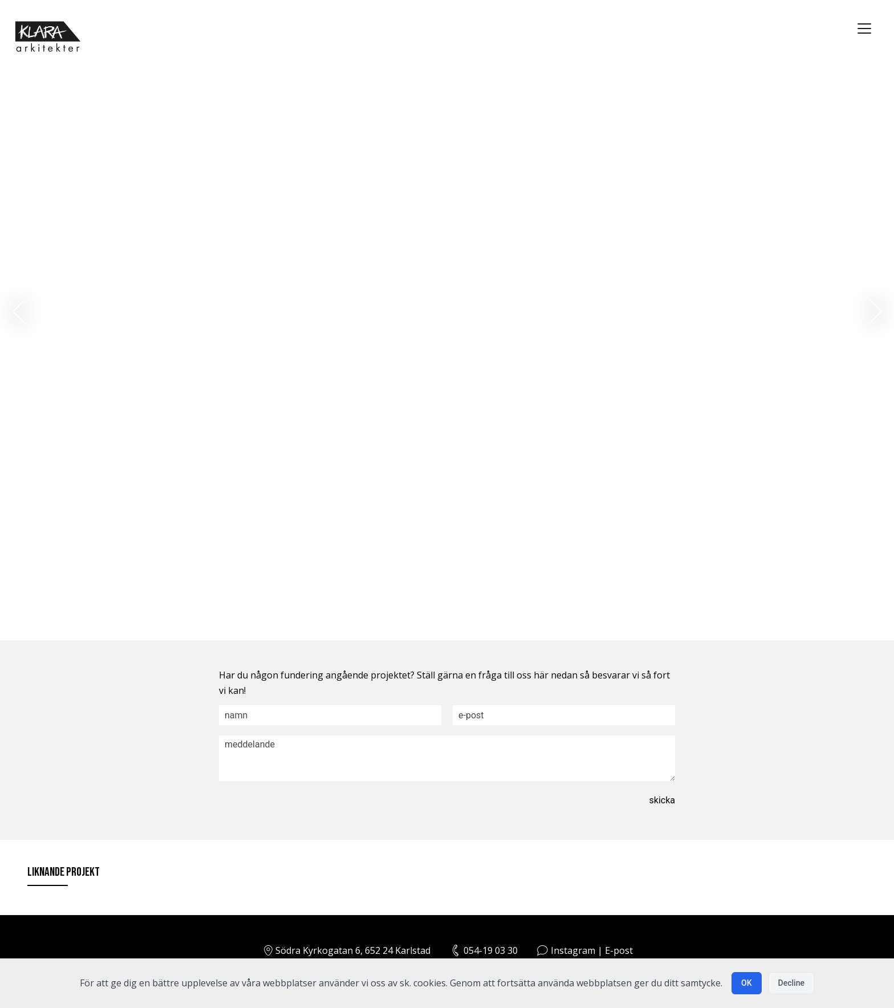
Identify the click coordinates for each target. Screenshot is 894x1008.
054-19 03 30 (491, 950)
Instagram (573, 950)
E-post (619, 950)
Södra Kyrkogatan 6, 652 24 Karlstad (345, 950)
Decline (791, 982)
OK (746, 982)
